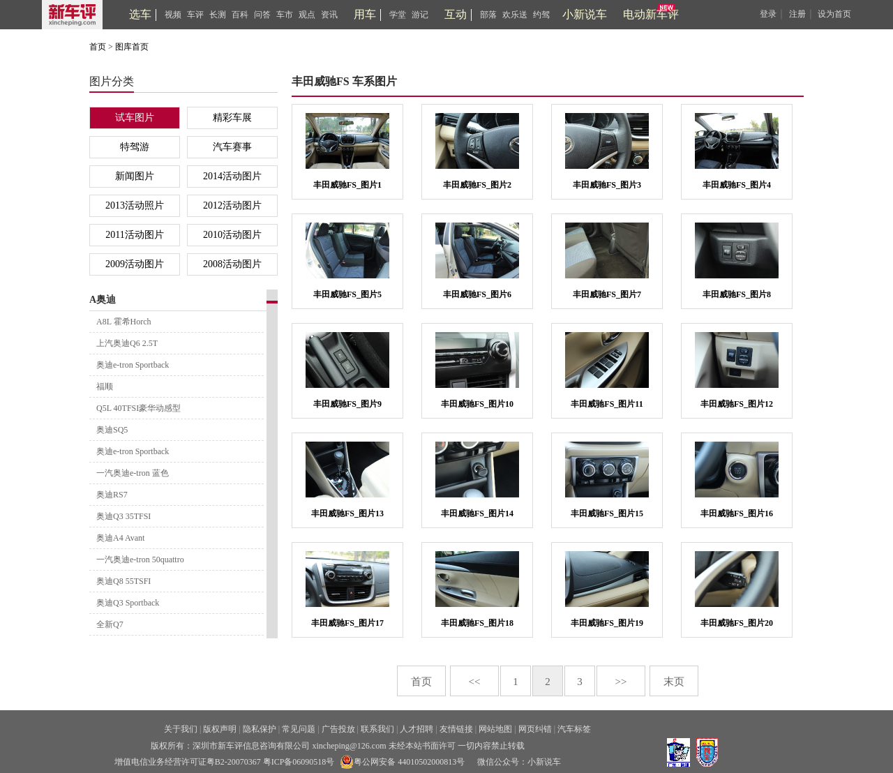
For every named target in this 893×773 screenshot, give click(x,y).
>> (621, 681)
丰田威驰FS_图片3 (607, 185)
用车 (365, 14)
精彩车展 (232, 117)
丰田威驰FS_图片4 (737, 185)
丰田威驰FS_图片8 (737, 294)
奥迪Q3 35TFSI (123, 516)
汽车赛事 (232, 147)
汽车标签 (574, 729)
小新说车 (584, 14)
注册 (797, 14)
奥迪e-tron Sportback (132, 365)
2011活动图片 (134, 235)
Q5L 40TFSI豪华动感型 (138, 408)
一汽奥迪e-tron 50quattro (140, 559)
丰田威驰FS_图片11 (607, 404)
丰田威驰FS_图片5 (347, 294)
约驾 (541, 15)
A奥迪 (102, 299)
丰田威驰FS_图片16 (736, 513)
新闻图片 (134, 176)
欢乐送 (514, 15)
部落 (488, 15)
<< (475, 681)
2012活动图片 (232, 205)
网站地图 (495, 729)
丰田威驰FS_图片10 (477, 404)
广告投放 (338, 729)
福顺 (104, 386)
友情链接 (456, 729)
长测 (217, 15)
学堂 (397, 15)
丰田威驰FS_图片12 (736, 404)
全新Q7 (109, 624)
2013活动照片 (134, 205)
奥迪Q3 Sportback (127, 603)
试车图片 (134, 117)
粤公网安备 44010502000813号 (402, 762)
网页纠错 (535, 729)
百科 (240, 15)
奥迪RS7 (112, 495)
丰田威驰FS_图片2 (477, 185)
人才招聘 (416, 729)
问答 (262, 15)
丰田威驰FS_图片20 (736, 623)
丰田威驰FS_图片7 (607, 294)
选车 (140, 14)
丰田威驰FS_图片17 (347, 623)
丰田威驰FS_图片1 (347, 185)
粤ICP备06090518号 (299, 762)
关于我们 (180, 729)
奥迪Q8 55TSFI (123, 581)
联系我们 (377, 729)
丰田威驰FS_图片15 (607, 513)
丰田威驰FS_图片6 (477, 294)
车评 (195, 15)
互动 (455, 14)
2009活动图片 (134, 264)
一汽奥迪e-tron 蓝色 (132, 473)
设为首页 (834, 14)
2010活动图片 (232, 235)
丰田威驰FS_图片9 (347, 404)
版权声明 (220, 729)
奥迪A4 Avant (120, 538)
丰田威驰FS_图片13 (347, 513)
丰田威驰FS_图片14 (477, 513)
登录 (768, 14)
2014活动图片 (232, 176)
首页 (97, 47)
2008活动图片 (232, 264)
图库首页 (132, 47)
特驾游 (134, 147)
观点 (307, 15)
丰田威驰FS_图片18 (477, 623)
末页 (673, 681)
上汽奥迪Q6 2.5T (127, 343)
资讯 (329, 15)
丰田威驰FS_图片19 (607, 623)
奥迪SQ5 (112, 430)
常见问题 (298, 729)
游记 (420, 15)
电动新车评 (651, 14)
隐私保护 (259, 729)
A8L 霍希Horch (123, 322)
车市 (284, 15)
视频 (173, 15)
